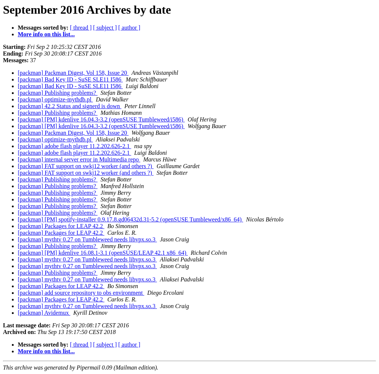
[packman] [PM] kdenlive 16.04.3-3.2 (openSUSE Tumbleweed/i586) (101, 119)
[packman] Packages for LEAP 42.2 (61, 226)
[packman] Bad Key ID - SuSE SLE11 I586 (70, 79)
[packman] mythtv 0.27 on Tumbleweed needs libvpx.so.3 (87, 239)
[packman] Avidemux (44, 313)
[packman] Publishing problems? (58, 93)
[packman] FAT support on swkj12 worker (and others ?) (86, 166)
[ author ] (129, 27)
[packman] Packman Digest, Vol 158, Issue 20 (73, 73)
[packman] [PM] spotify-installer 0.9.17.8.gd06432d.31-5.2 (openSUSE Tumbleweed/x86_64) (130, 219)
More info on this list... (46, 34)
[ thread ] (81, 27)
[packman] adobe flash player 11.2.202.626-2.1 (74, 146)
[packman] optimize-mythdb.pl (55, 99)
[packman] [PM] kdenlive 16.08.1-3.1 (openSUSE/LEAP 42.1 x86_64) (103, 253)
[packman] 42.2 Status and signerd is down (69, 106)
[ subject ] (105, 27)
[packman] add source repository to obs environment (81, 293)
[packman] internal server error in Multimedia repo (79, 159)
